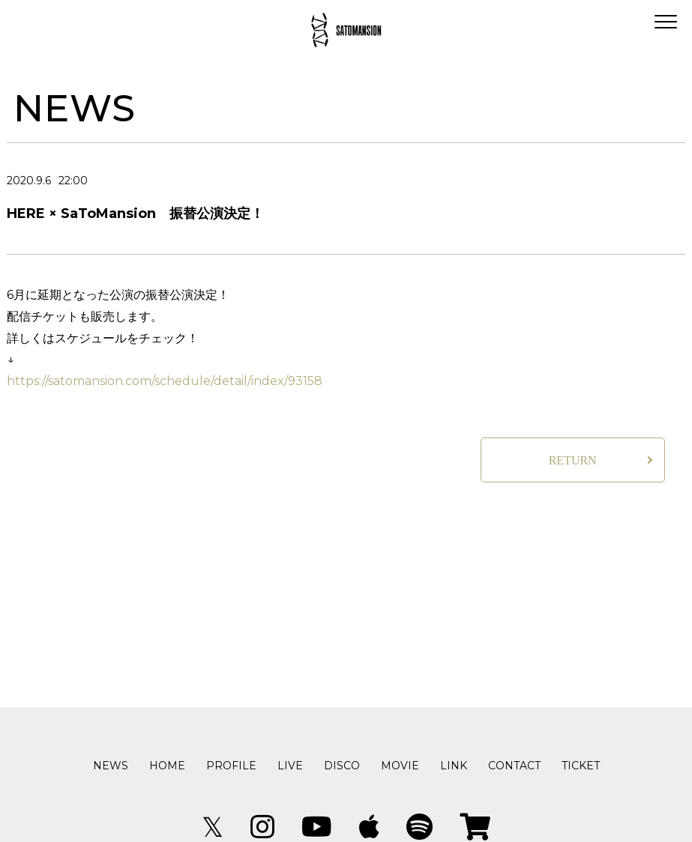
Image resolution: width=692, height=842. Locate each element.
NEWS (110, 765)
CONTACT (514, 765)
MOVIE (400, 765)
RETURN (573, 460)
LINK (453, 765)
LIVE (290, 765)
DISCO (342, 765)
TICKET (581, 765)
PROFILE (231, 765)
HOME (167, 765)
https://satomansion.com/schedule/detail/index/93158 (164, 381)
